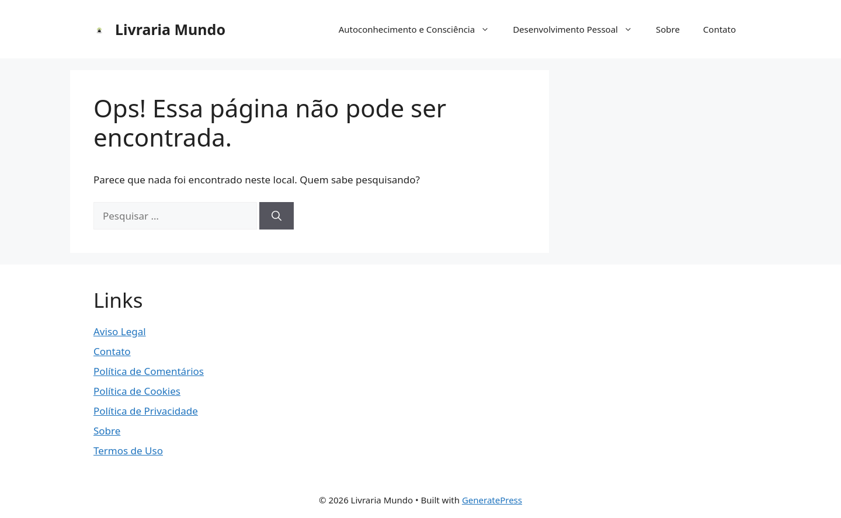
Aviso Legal (119, 331)
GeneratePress (492, 500)
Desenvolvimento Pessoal (578, 29)
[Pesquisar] (276, 216)
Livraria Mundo (170, 29)
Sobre (668, 29)
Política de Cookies (136, 391)
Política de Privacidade (145, 411)
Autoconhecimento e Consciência (420, 29)
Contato (719, 29)
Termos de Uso (128, 450)
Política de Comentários (148, 371)
